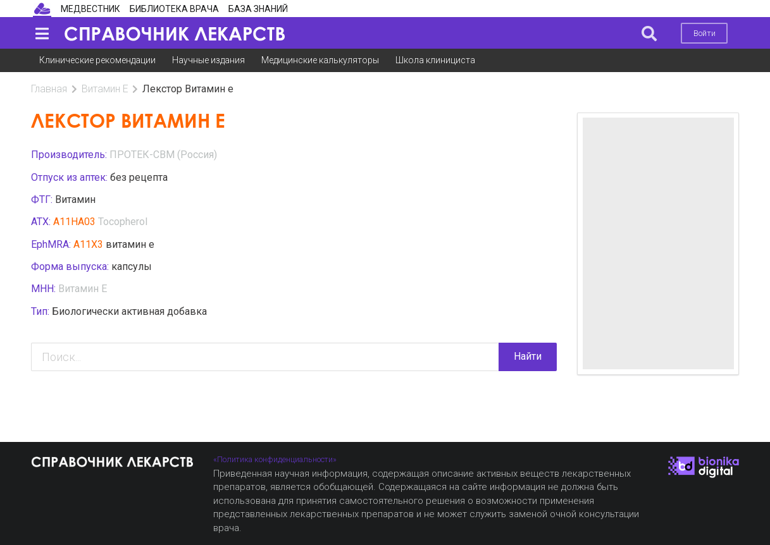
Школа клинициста (435, 60)
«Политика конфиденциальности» (275, 459)
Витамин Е (105, 89)
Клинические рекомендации (97, 60)
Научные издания (208, 60)
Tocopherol (122, 222)
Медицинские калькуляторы (320, 60)
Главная (49, 89)
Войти (704, 33)
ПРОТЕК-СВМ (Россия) (163, 155)
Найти (528, 356)
